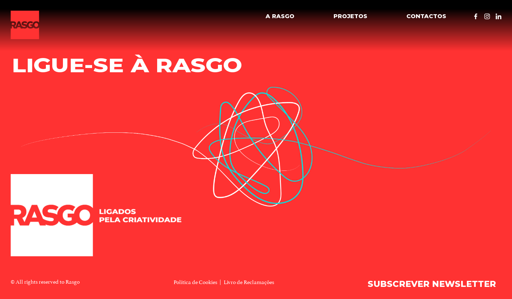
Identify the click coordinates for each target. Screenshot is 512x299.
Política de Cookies (195, 282)
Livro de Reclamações (249, 282)
